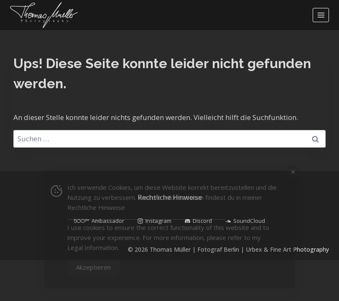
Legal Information (92, 247)
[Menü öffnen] (321, 15)
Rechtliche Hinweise (96, 207)
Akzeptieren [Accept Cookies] (93, 267)
